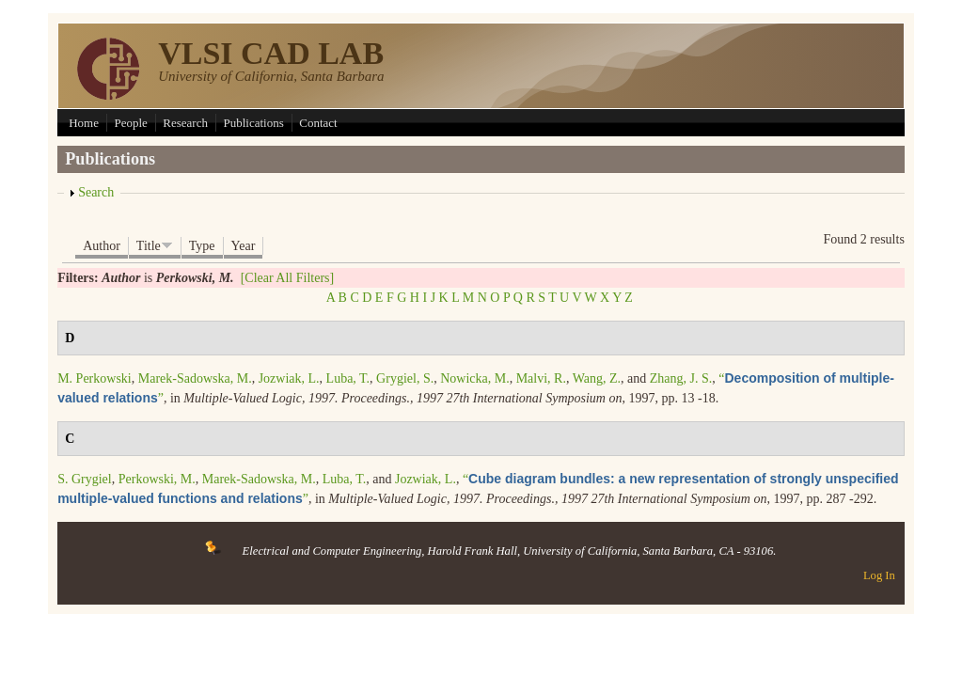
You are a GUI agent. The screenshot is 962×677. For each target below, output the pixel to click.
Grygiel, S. (405, 378)
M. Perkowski (94, 378)
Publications (253, 123)
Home (84, 123)
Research (185, 123)
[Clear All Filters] (288, 278)
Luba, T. (348, 378)
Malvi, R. (541, 378)
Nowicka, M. (475, 378)
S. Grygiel (84, 479)
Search (96, 192)
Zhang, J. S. (681, 378)
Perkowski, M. (157, 479)
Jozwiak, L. (289, 378)
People (130, 123)
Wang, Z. (597, 378)
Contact (318, 123)
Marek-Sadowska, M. (195, 378)
